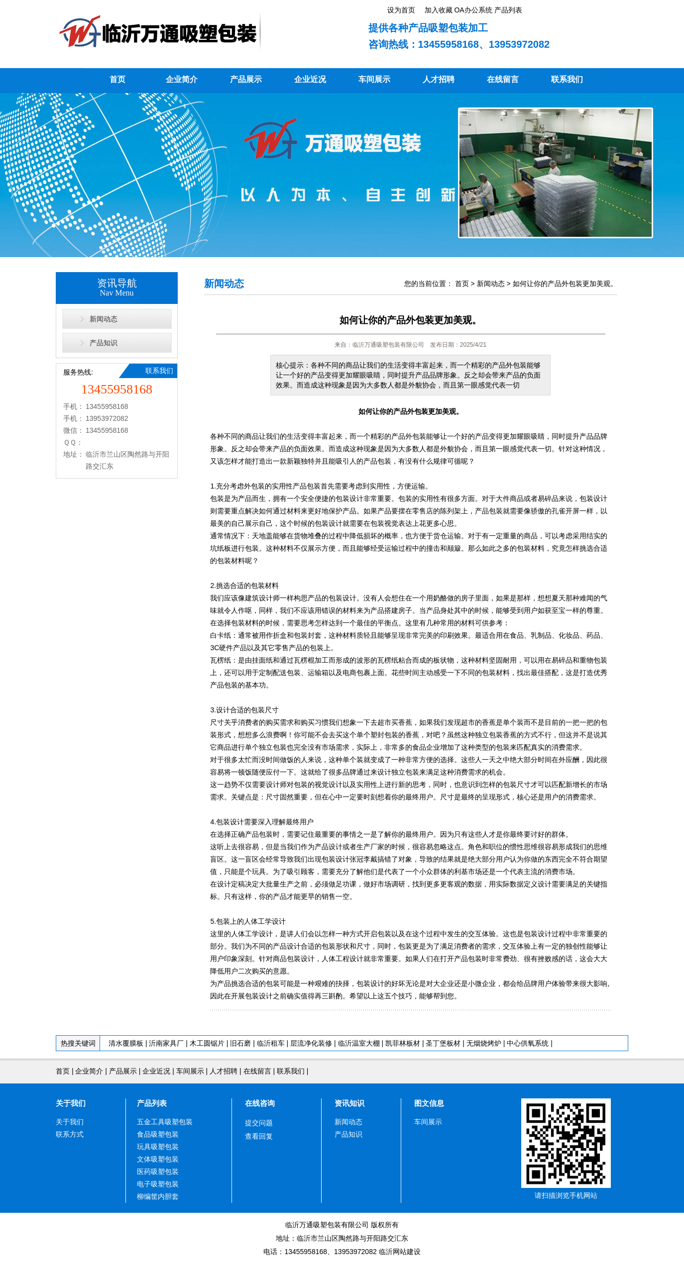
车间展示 (374, 79)
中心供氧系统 (528, 1043)
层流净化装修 (311, 1043)
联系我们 (567, 79)
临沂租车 (271, 1043)
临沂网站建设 (400, 1252)
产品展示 (246, 79)
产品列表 (152, 1103)
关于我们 (71, 1103)
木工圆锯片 (207, 1043)
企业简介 (182, 79)
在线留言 (503, 79)
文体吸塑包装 (158, 1159)
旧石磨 (240, 1043)
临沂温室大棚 (360, 1043)
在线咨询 (260, 1103)
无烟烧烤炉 (483, 1043)
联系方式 (70, 1134)
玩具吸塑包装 (158, 1147)
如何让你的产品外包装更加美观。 (565, 284)
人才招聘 (439, 79)
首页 (117, 79)
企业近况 (310, 79)
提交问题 (259, 1123)
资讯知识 (349, 1103)
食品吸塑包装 (158, 1134)
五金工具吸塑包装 (165, 1122)
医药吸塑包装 (158, 1171)
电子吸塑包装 (158, 1184)
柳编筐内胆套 (158, 1196)
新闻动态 (103, 319)
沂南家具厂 (166, 1043)
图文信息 (429, 1103)
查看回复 (259, 1136)
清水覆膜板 (126, 1043)
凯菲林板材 (402, 1043)
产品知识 (103, 343)
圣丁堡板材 (443, 1043)
